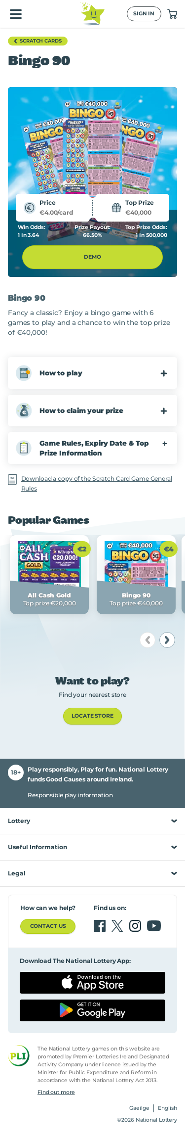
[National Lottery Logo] (92, 14)
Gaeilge (139, 1108)
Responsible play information (70, 795)
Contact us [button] (48, 926)
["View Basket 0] (172, 14)
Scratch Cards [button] (36, 41)
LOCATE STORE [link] (92, 716)
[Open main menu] (16, 14)
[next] (167, 640)
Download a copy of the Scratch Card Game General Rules (96, 483)
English (167, 1108)
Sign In (143, 13)
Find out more (56, 1092)
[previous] (147, 640)
